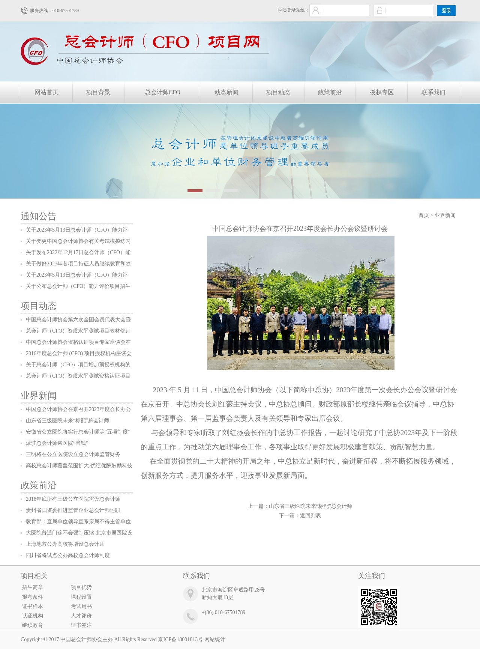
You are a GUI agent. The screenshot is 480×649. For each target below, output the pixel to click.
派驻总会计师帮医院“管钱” (57, 443)
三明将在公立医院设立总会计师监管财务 (73, 454)
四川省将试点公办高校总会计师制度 (68, 555)
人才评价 (81, 616)
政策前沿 (330, 92)
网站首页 (46, 92)
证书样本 (32, 606)
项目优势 (81, 587)
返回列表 (310, 515)
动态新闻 (226, 92)
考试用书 (81, 606)
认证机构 (32, 616)
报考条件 (32, 597)
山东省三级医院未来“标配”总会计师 (67, 420)
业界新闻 (39, 396)
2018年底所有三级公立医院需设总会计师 (73, 499)
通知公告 (39, 216)
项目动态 (278, 92)
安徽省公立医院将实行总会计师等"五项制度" (78, 432)
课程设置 (81, 597)
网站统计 (214, 639)
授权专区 (382, 92)
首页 (423, 215)
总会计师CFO (162, 92)
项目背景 (98, 92)
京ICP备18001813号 (180, 639)
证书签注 (81, 625)
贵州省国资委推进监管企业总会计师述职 (73, 510)
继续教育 (32, 625)
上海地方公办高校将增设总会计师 (65, 544)
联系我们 (434, 92)
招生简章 (32, 587)
